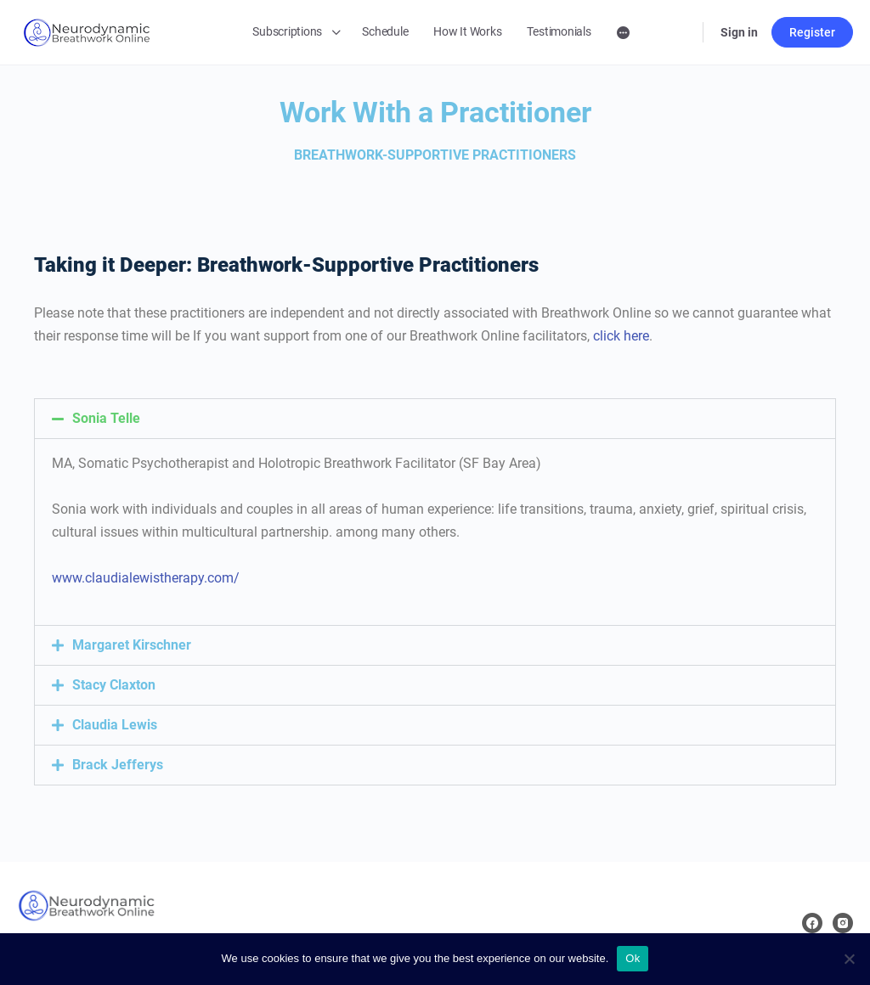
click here (621, 336)
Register (812, 32)
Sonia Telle (106, 418)
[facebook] (812, 923)
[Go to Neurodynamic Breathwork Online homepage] (86, 30)
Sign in (739, 32)
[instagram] (843, 923)
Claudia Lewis (114, 725)
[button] (435, 418)
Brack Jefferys (117, 765)
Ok (632, 958)
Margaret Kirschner (131, 645)
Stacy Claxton (113, 685)
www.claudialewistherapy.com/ (146, 578)
